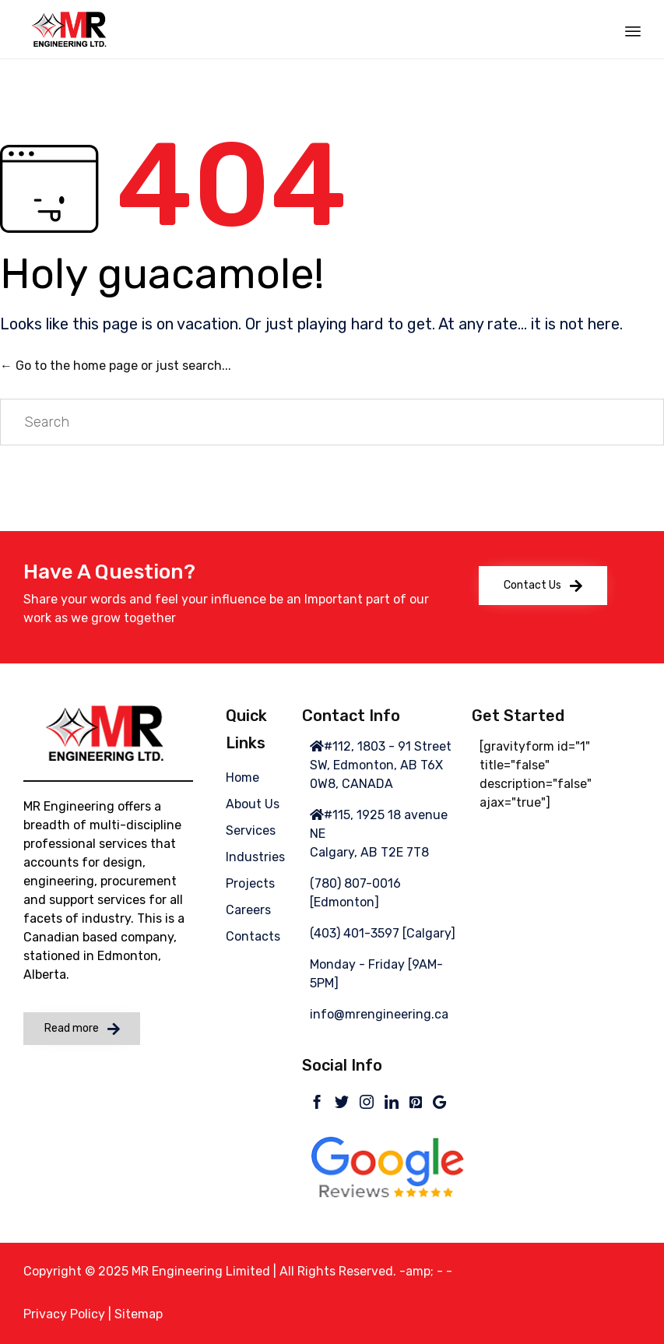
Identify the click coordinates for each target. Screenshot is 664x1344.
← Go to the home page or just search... (115, 365)
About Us (252, 804)
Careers (248, 909)
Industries (255, 857)
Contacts (253, 936)
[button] (543, 585)
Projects (250, 883)
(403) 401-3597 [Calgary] (382, 933)
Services (251, 830)
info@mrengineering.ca (379, 1014)
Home (242, 777)
